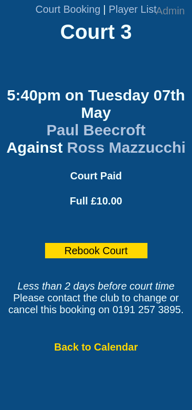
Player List (132, 9)
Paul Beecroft (96, 129)
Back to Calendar (96, 347)
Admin (170, 10)
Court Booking (67, 9)
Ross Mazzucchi (126, 147)
